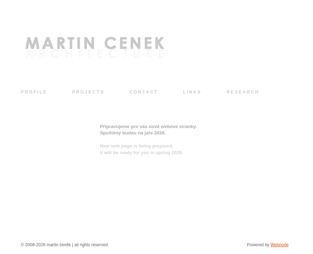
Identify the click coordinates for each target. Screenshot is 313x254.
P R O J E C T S (88, 92)
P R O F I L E (33, 92)
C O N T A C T (143, 92)
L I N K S (191, 92)
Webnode (280, 244)
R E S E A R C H (242, 92)
